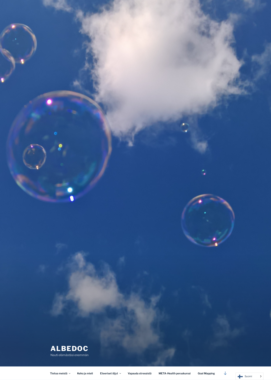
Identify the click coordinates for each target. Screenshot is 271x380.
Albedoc (69, 348)
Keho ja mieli (85, 373)
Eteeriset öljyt (111, 373)
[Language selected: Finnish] (249, 376)
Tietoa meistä (60, 373)
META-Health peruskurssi (175, 373)
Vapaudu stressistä (139, 373)
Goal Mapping (206, 373)
